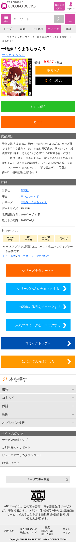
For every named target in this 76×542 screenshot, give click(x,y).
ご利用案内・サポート (16, 447)
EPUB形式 (9, 256)
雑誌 (68, 29)
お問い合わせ (10, 462)
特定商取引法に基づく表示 (47, 531)
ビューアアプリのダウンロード (22, 455)
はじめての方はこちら (38, 361)
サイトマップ (66, 531)
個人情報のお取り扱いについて (28, 531)
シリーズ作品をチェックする (38, 288)
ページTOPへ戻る (38, 479)
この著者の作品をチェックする (38, 307)
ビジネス (38, 29)
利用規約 (9, 530)
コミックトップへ (38, 343)
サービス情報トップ (15, 439)
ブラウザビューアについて (33, 256)
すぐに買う (38, 106)
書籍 (23, 29)
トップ (7, 29)
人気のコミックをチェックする (38, 325)
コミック (53, 29)
